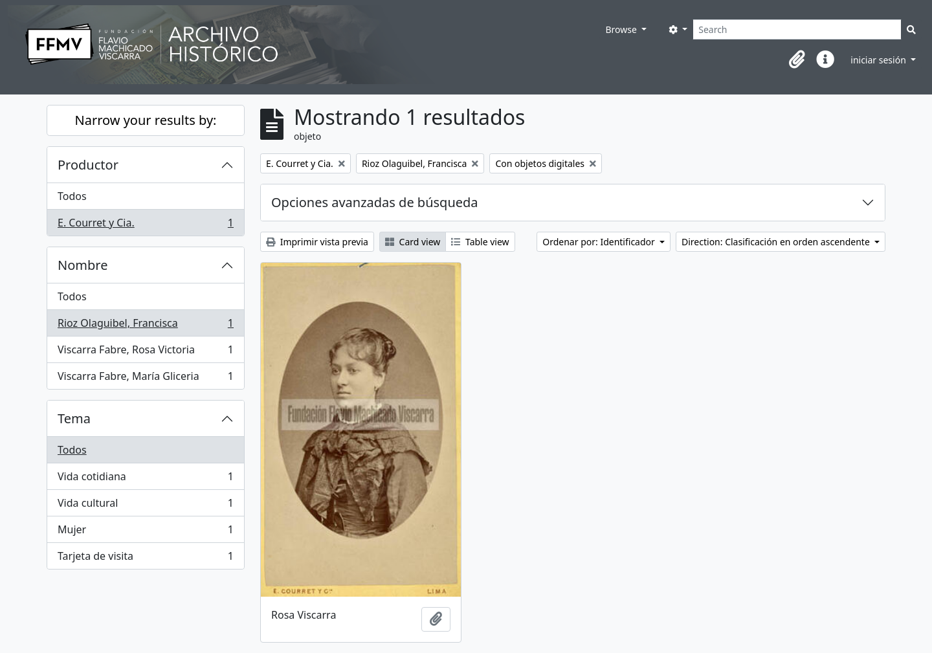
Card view (412, 242)
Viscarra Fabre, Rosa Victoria (145, 352)
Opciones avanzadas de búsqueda (374, 202)
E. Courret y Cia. (145, 225)
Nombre (82, 265)
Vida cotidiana (145, 479)
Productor (88, 164)
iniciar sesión (879, 60)
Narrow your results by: (146, 120)
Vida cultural (145, 505)
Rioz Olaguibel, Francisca (145, 326)
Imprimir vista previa (317, 242)
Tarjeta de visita (145, 558)
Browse (622, 29)
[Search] (797, 29)
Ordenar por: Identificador (599, 242)
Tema (74, 418)
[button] (796, 59)
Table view (480, 242)
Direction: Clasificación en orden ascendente (777, 242)
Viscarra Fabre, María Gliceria (145, 378)
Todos (72, 196)
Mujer (145, 532)
